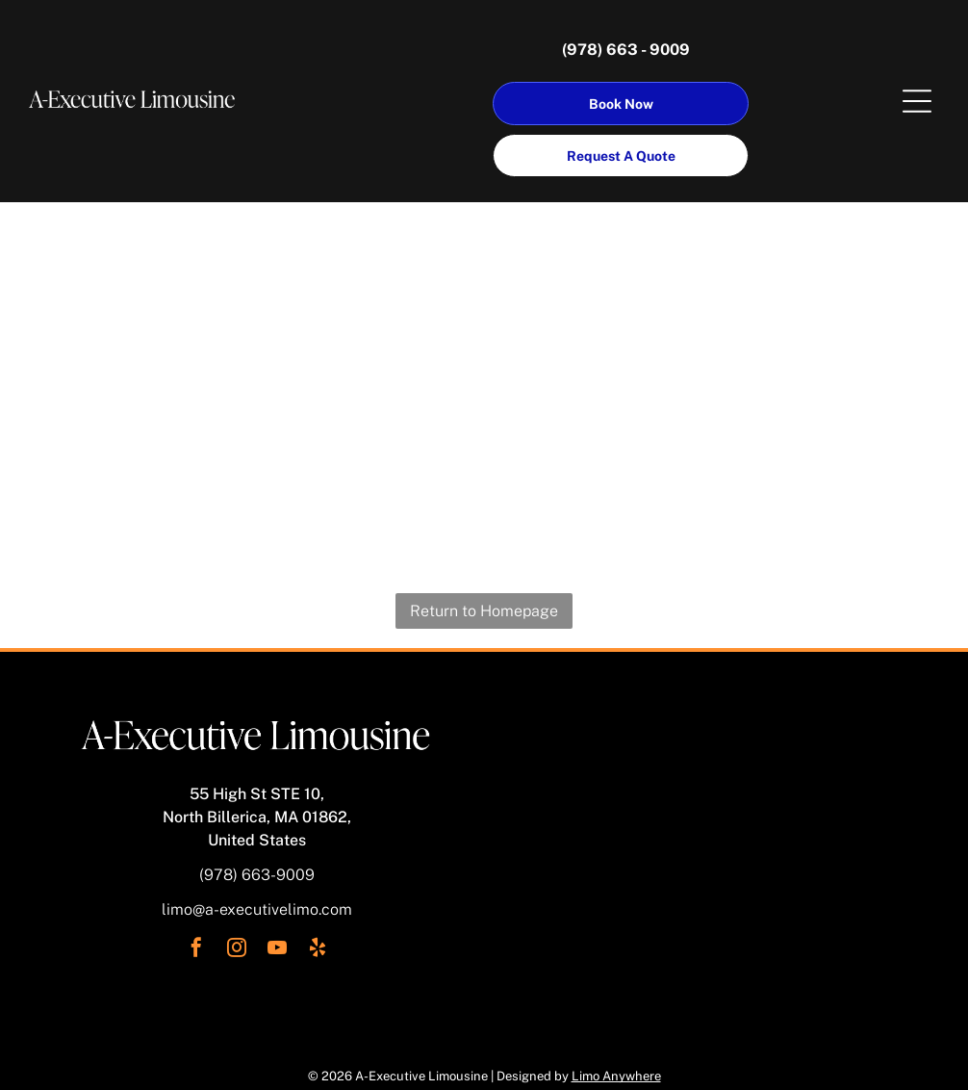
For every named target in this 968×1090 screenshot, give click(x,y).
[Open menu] (917, 101)
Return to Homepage (484, 611)
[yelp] (317, 950)
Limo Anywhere (616, 1076)
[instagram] (236, 950)
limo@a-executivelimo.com (257, 909)
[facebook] (196, 950)
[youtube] (277, 950)
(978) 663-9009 (257, 875)
